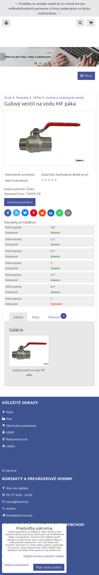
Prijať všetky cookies (49, 567)
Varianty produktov (20, 202)
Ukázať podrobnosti (16, 565)
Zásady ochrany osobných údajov (43, 556)
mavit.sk (11, 470)
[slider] (49, 180)
